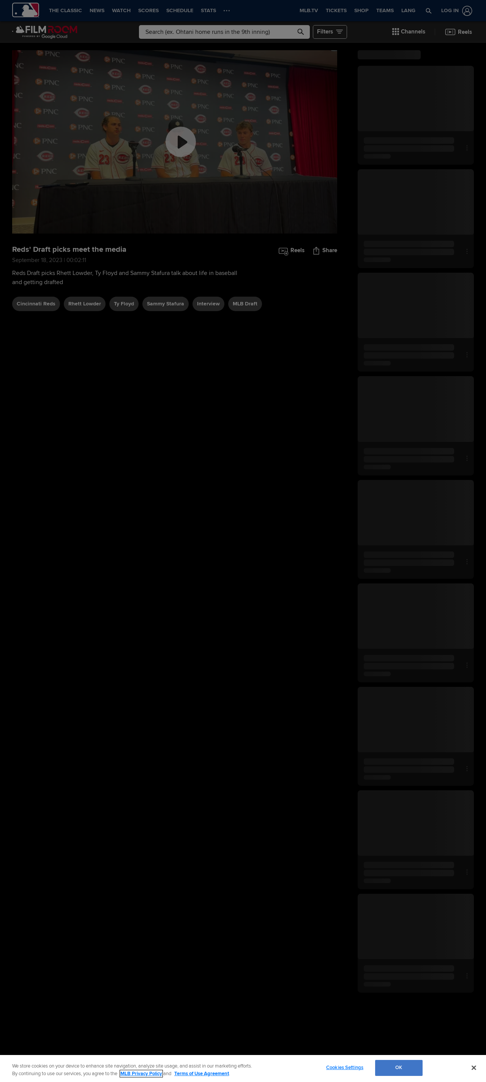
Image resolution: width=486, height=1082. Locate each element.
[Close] (473, 1067)
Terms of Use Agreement (201, 1074)
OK (398, 1068)
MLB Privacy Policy (141, 1074)
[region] (243, 1068)
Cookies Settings (344, 1068)
